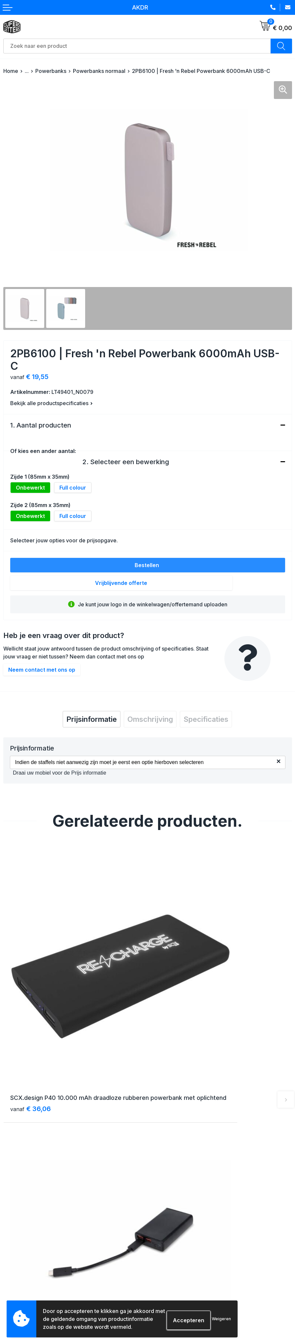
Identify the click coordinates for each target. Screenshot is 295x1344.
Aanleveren (16, 1285)
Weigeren (221, 1318)
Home (10, 71)
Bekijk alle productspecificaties (51, 403)
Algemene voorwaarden (178, 1249)
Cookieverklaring (170, 1261)
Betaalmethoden (22, 1261)
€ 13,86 (174, 1028)
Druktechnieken (21, 1297)
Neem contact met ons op (41, 669)
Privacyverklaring (171, 1273)
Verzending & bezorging (31, 1249)
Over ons (161, 1143)
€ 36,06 (30, 1028)
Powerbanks (50, 71)
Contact (160, 1155)
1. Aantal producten (40, 425)
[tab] (91, 719)
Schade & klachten (172, 1285)
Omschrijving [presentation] (150, 719)
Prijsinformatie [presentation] (91, 719)
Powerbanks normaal (99, 71)
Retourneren (17, 1273)
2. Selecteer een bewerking (125, 462)
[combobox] (137, 46)
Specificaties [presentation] (205, 719)
